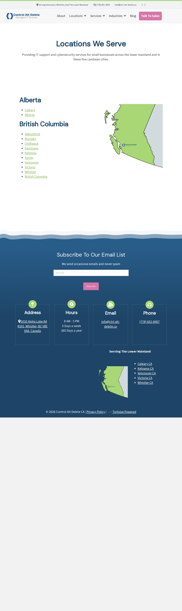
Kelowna (31, 153)
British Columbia (36, 176)
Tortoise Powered (121, 412)
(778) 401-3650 (103, 4)
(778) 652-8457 (149, 321)
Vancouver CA (147, 373)
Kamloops (31, 148)
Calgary (30, 110)
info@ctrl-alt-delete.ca (125, 4)
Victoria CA (145, 378)
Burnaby (30, 139)
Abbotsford (32, 134)
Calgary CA (145, 363)
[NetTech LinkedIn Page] (142, 4)
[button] (91, 286)
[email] (91, 273)
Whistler (30, 172)
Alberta (29, 114)
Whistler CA (145, 382)
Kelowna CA (146, 368)
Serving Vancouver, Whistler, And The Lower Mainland (63, 4)
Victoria (30, 167)
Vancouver (32, 162)
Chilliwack (32, 143)
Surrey (29, 157)
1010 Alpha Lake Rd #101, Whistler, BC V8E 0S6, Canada (33, 326)
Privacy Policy (96, 412)
